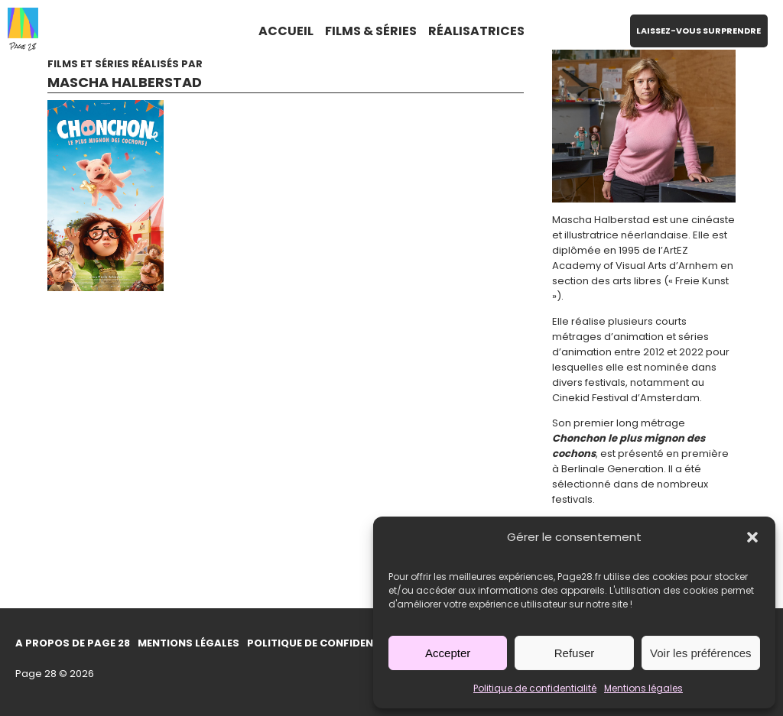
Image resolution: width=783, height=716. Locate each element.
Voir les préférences (701, 652)
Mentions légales (643, 688)
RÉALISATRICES (476, 31)
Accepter (447, 652)
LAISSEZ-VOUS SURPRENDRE (698, 30)
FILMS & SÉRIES (371, 31)
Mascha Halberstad (124, 82)
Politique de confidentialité (534, 688)
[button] (752, 537)
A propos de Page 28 (72, 643)
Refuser (574, 652)
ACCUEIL (286, 31)
